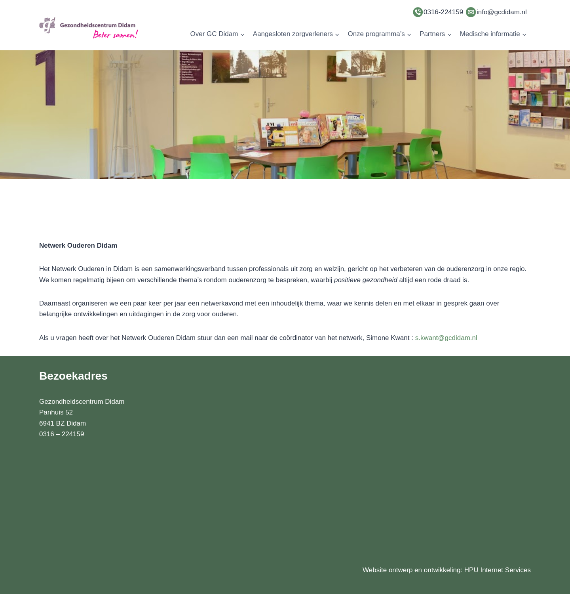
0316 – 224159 (61, 434)
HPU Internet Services (497, 570)
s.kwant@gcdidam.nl (446, 338)
